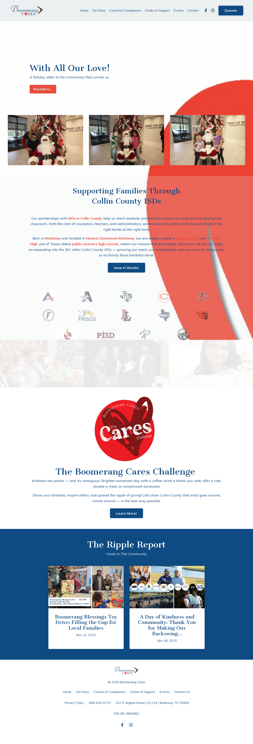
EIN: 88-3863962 (126, 713)
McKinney (53, 238)
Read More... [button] (43, 89)
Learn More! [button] (126, 513)
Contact (193, 10)
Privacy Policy (74, 703)
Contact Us (182, 692)
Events (179, 10)
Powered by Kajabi (126, 734)
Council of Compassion (125, 10)
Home (84, 10)
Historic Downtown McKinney (110, 238)
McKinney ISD (187, 238)
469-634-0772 (100, 703)
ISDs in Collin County (85, 218)
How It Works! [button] (126, 268)
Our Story (99, 10)
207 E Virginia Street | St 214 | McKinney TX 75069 (152, 703)
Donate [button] (231, 10)
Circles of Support (157, 10)
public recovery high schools (95, 244)
